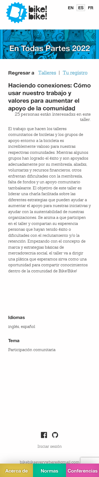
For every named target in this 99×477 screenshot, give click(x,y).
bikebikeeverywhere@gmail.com (49, 462)
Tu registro (75, 73)
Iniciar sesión (49, 447)
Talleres (47, 73)
